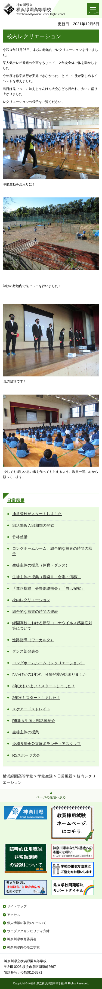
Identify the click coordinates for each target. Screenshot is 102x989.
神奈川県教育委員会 (21, 939)
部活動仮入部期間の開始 (33, 525)
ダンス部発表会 (25, 651)
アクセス (13, 915)
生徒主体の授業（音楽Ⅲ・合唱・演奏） (46, 577)
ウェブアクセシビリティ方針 (28, 931)
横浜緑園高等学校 (18, 776)
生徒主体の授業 (25, 732)
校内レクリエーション (31, 600)
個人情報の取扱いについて (26, 923)
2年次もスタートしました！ (36, 697)
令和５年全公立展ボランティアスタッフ (46, 743)
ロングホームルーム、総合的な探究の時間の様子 (52, 551)
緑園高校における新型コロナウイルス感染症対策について (52, 625)
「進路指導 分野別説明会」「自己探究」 (48, 588)
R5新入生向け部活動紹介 (33, 720)
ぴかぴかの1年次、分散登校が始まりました (49, 674)
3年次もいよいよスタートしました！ (43, 686)
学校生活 (45, 776)
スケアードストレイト (31, 709)
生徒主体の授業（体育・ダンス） (40, 565)
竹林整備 (19, 537)
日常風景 (15, 500)
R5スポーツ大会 (26, 755)
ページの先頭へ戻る (51, 797)
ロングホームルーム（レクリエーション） (48, 663)
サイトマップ (17, 906)
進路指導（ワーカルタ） (33, 640)
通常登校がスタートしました (37, 514)
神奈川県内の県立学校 (23, 947)
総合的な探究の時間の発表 (35, 611)
